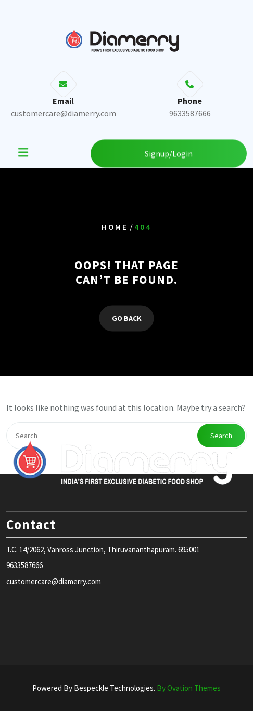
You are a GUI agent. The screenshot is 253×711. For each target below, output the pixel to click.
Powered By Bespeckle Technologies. (126, 688)
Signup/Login (169, 153)
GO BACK (127, 318)
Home (115, 227)
